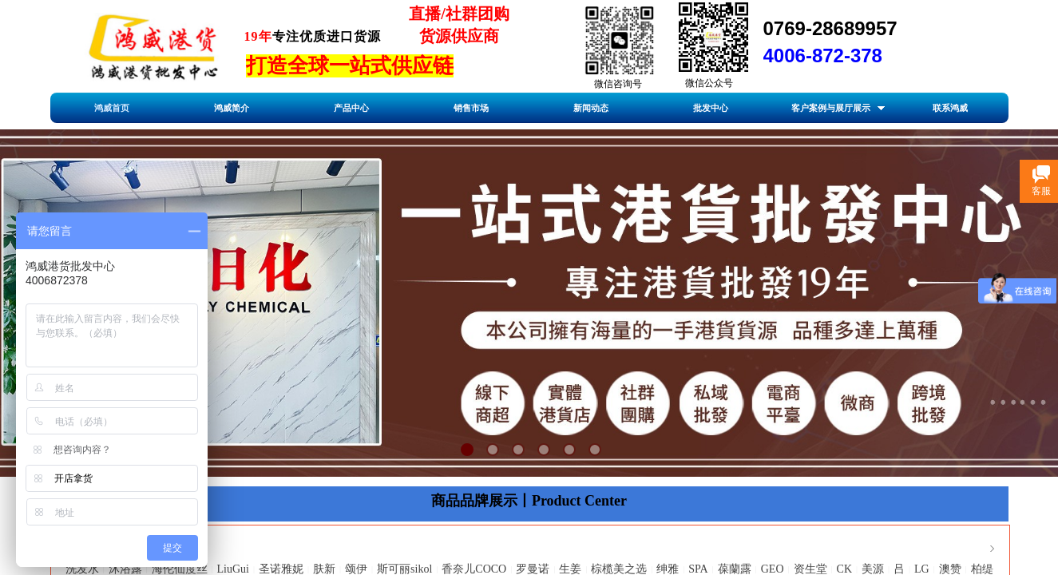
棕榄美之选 (619, 569)
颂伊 (356, 569)
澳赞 (950, 569)
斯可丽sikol (404, 569)
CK (844, 569)
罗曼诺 (532, 569)
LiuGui (233, 569)
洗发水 (82, 569)
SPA (697, 569)
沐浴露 (125, 569)
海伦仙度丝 (180, 569)
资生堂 (810, 569)
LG (921, 569)
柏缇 (982, 569)
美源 (873, 569)
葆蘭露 (734, 569)
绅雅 (667, 569)
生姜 (570, 569)
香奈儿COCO (474, 569)
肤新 (324, 569)
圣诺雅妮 (281, 569)
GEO (772, 569)
